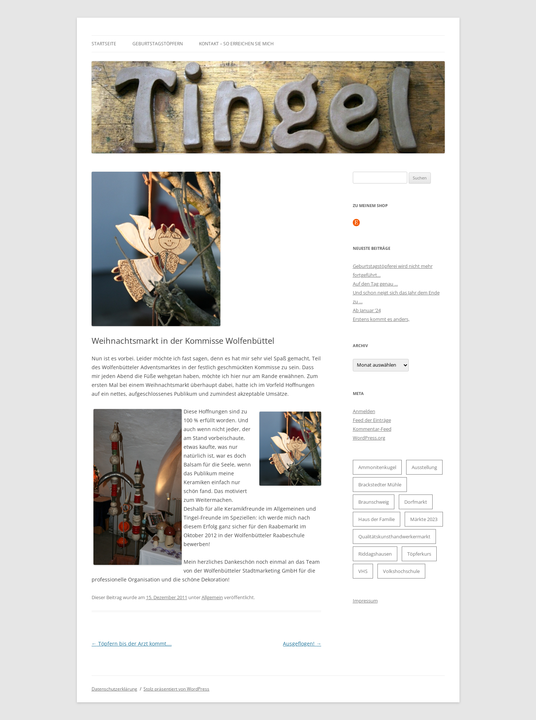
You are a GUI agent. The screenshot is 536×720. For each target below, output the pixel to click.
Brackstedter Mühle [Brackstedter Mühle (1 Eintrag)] (379, 484)
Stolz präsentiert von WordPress (176, 689)
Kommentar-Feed (372, 429)
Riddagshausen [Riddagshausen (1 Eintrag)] (375, 554)
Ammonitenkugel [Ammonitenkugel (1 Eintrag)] (377, 467)
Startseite (104, 44)
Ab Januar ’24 (367, 310)
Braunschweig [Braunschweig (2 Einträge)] (373, 502)
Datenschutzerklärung (114, 689)
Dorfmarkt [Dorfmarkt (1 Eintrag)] (415, 502)
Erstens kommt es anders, (381, 319)
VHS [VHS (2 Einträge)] (363, 571)
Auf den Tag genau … (375, 283)
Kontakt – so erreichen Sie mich (236, 44)
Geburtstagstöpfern (157, 44)
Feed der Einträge (372, 420)
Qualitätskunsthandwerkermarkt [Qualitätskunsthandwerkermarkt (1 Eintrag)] (394, 536)
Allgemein (212, 597)
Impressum (365, 600)
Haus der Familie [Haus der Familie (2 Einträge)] (376, 519)
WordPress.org (369, 437)
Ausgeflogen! (302, 643)
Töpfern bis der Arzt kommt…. (132, 643)
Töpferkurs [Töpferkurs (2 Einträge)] (419, 554)
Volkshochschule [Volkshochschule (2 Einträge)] (401, 571)
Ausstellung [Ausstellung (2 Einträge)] (424, 467)
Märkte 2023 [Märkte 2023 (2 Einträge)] (423, 519)
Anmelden (364, 411)
